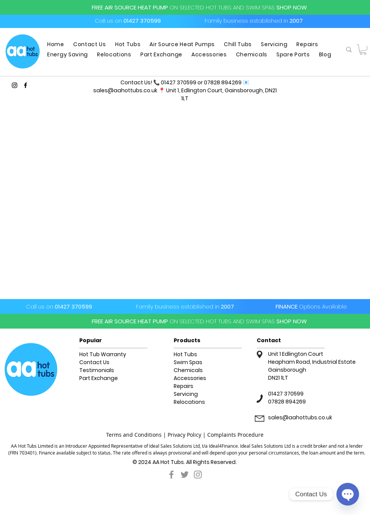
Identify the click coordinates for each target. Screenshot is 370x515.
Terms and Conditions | (137, 434)
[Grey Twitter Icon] (184, 474)
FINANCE (311, 306)
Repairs (183, 386)
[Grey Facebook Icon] (171, 474)
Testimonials (96, 370)
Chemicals (188, 370)
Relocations (189, 402)
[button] (363, 49)
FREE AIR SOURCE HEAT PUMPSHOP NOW (199, 7)
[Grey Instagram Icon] (198, 474)
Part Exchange (98, 378)
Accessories (190, 378)
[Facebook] (25, 85)
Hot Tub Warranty (102, 354)
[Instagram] (14, 85)
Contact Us (94, 362)
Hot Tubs (185, 354)
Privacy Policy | (187, 434)
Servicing (186, 394)
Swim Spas (188, 362)
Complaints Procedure (235, 434)
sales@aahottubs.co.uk (125, 90)
